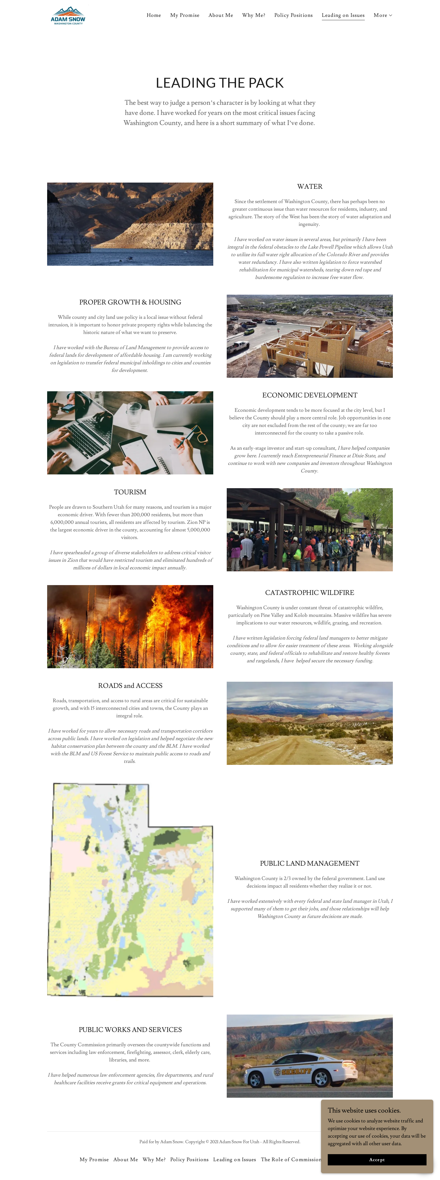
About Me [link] (220, 15)
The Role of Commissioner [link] (294, 1159)
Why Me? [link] (253, 15)
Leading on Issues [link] (343, 15)
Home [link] (154, 15)
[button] (383, 15)
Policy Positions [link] (293, 15)
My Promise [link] (185, 15)
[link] (68, 14)
